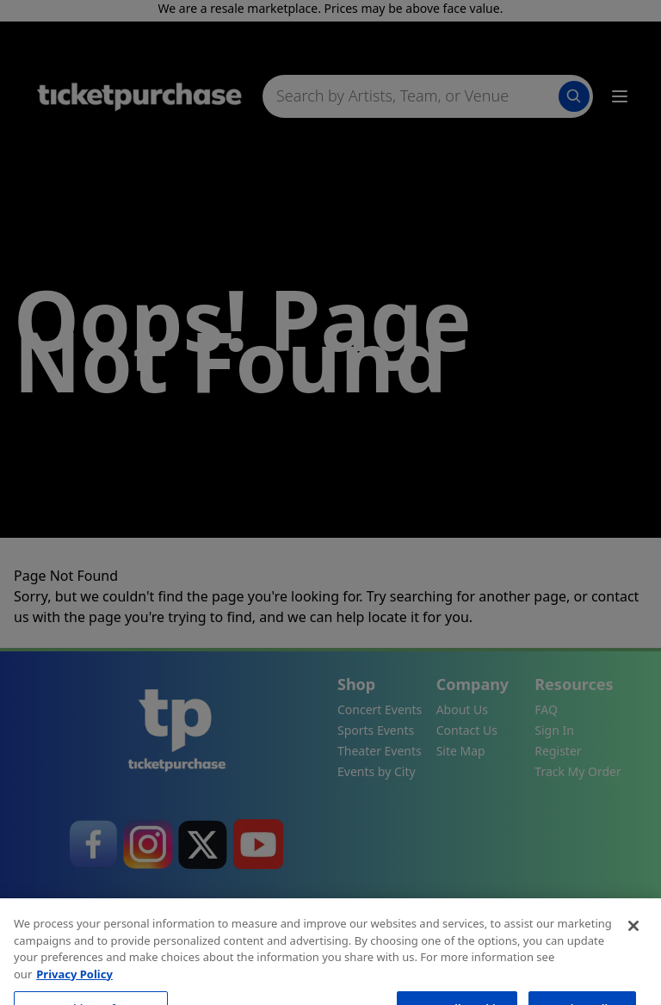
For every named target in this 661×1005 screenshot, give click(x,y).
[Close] (633, 952)
